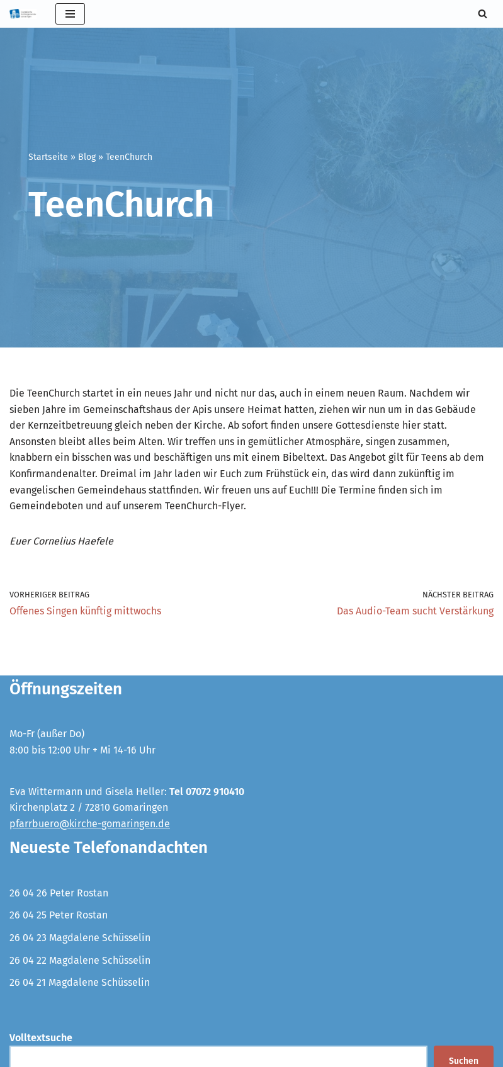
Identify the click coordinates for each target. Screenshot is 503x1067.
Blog (87, 157)
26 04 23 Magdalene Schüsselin (79, 938)
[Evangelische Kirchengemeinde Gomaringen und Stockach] (23, 14)
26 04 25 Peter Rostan (58, 916)
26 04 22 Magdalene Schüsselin (79, 960)
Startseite (48, 157)
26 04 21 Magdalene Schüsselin (79, 983)
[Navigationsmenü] (70, 14)
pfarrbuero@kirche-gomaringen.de (89, 824)
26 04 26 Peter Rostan (58, 894)
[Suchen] (482, 13)
